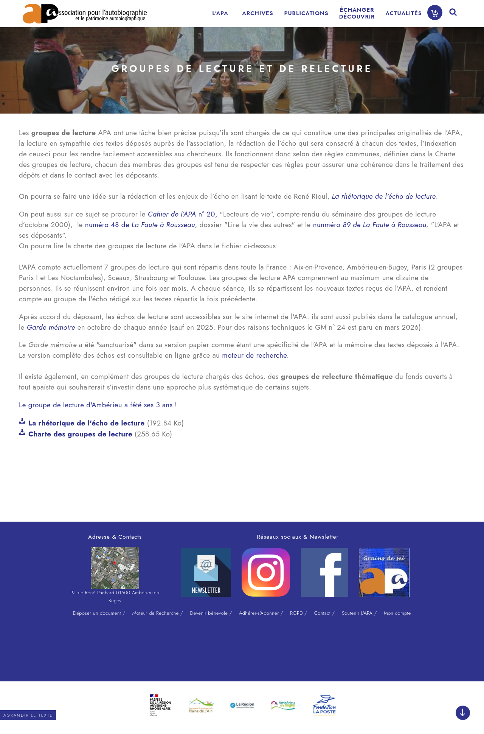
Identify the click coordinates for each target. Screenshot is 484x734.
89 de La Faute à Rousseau (384, 225)
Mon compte (397, 613)
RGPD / (298, 613)
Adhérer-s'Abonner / (261, 613)
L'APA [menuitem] (220, 13)
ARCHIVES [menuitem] (257, 13)
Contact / (324, 613)
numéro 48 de (140, 225)
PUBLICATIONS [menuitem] (306, 13)
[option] (160, 705)
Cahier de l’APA (172, 214)
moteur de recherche (254, 355)
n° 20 (205, 214)
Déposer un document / (99, 613)
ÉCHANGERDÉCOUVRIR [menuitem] (357, 13)
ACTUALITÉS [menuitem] (403, 13)
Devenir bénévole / (211, 613)
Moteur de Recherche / (157, 613)
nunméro (328, 225)
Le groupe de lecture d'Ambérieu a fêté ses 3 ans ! (99, 405)
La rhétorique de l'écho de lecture (86, 423)
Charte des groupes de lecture (80, 434)
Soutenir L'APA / (359, 613)
